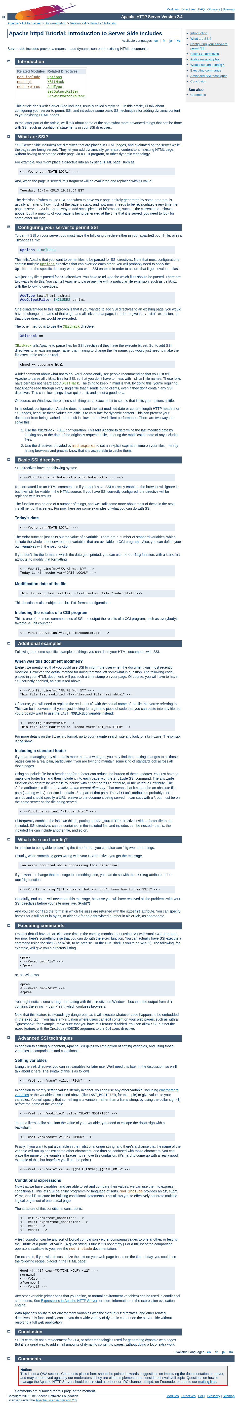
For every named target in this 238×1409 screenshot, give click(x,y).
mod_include (28, 77)
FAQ (201, 9)
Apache (12, 23)
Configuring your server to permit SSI (58, 227)
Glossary (213, 9)
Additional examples (204, 59)
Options (54, 77)
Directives (188, 9)
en (156, 40)
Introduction (198, 33)
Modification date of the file (40, 584)
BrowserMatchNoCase (66, 96)
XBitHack (55, 82)
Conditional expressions (38, 1180)
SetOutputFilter (63, 92)
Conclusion (198, 81)
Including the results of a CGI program (51, 612)
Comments (198, 95)
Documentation (55, 23)
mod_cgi (24, 82)
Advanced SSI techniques (208, 76)
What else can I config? (207, 65)
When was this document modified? (49, 661)
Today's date (27, 518)
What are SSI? (200, 38)
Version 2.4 (78, 23)
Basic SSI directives (204, 54)
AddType (54, 87)
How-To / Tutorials (103, 23)
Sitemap (229, 9)
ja (170, 40)
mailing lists (207, 1382)
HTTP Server (31, 23)
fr (164, 40)
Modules (172, 9)
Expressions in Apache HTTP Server (69, 1301)
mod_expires (28, 87)
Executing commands (205, 70)
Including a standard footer (40, 751)
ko (178, 40)
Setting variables (31, 1060)
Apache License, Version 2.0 (56, 1400)
